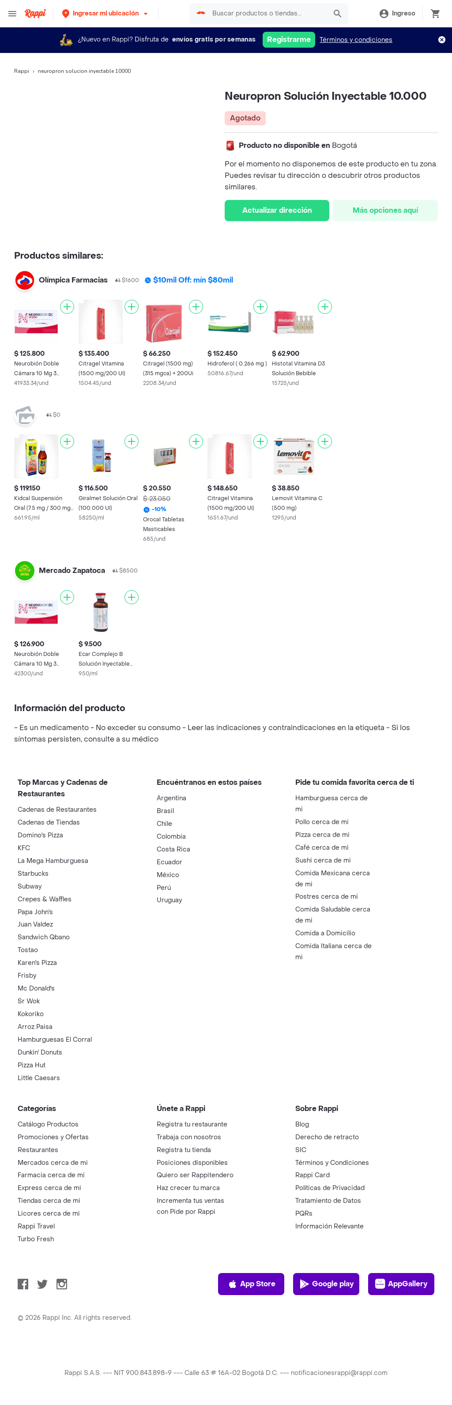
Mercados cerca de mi (53, 1163)
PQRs (304, 1213)
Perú (164, 888)
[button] (105, 13)
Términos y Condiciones (332, 1163)
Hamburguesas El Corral (55, 1040)
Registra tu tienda (184, 1150)
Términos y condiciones (356, 40)
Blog (302, 1124)
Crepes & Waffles (45, 899)
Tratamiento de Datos (328, 1201)
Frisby (27, 976)
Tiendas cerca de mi (49, 1201)
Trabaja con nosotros (189, 1137)
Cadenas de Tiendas (49, 822)
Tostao (28, 950)
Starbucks (33, 874)
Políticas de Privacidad (330, 1188)
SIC (300, 1150)
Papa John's (35, 912)
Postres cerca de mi (326, 897)
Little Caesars (39, 1078)
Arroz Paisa (35, 1027)
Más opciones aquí (385, 210)
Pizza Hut (31, 1065)
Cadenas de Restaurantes (57, 810)
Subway (29, 886)
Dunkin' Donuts (40, 1052)
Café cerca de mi (322, 848)
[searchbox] (267, 13)
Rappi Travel (36, 1226)
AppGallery (401, 1284)
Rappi (21, 71)
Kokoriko (31, 1014)
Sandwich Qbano (44, 937)
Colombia (171, 836)
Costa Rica (173, 849)
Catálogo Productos (48, 1124)
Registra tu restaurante (192, 1124)
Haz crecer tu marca (188, 1188)
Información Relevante (329, 1226)
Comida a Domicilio (325, 933)
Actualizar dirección (277, 210)
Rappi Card (312, 1175)
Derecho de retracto (327, 1137)
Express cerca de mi (49, 1188)
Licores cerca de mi (49, 1213)
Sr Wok (29, 1001)
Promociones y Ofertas (53, 1137)
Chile (164, 824)
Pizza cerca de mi (322, 835)
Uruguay (169, 900)
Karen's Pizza (37, 963)
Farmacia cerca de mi (51, 1175)
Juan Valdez (35, 924)
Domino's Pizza (40, 835)
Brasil (165, 811)
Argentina (171, 798)
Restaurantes (38, 1150)
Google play (326, 1284)
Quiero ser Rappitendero (195, 1175)
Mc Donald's (36, 988)
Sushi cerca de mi (323, 860)
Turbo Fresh (36, 1239)
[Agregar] (67, 307)
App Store (251, 1284)
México (168, 875)
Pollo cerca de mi (322, 822)
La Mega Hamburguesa (53, 861)
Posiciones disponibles (192, 1163)
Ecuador (169, 862)
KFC (24, 848)
